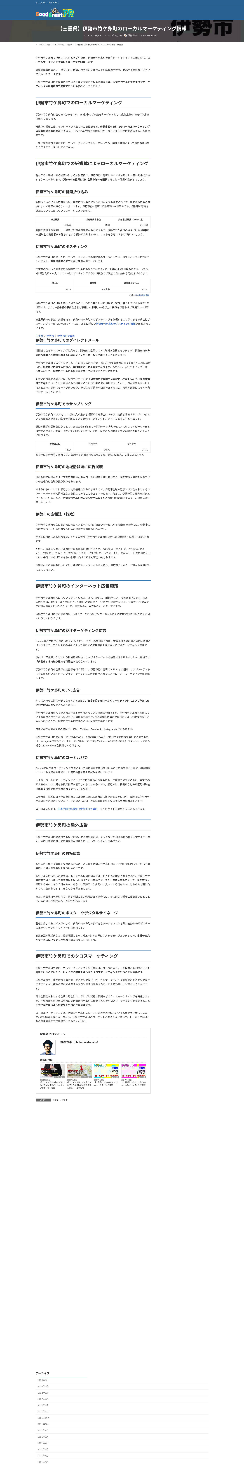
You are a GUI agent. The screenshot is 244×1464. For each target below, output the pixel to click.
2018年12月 (44, 1413)
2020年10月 (44, 1275)
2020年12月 (44, 1262)
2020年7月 (43, 1294)
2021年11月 (44, 1193)
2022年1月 (43, 1180)
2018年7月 (43, 1445)
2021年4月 (43, 1237)
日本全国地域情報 (142, 295)
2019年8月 (43, 1363)
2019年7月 (43, 1369)
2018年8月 (43, 1439)
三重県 (40, 335)
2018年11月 (44, 1420)
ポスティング (59, 1077)
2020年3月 (43, 1319)
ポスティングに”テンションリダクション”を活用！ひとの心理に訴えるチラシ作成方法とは (191, 227)
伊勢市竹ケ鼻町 (66, 335)
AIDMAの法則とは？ (186, 101)
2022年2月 (43, 1174)
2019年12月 (44, 1338)
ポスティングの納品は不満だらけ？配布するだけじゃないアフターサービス (52, 1085)
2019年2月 (43, 1401)
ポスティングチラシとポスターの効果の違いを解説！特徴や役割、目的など (192, 156)
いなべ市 (115, 1077)
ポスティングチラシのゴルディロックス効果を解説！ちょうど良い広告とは (192, 174)
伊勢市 (50, 335)
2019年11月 (44, 1344)
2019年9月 (43, 1357)
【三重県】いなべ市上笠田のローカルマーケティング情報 (133, 1083)
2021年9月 (43, 1206)
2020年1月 (43, 1332)
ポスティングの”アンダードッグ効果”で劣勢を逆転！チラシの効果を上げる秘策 (191, 209)
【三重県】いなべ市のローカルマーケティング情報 (106, 1083)
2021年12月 (44, 1187)
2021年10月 (44, 1199)
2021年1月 (43, 1256)
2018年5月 (43, 1458)
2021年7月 (43, 1218)
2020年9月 (43, 1281)
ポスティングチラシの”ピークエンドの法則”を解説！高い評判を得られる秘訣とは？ (191, 139)
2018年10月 (44, 1426)
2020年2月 (43, 1325)
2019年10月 (44, 1350)
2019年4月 (43, 1388)
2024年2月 (43, 1161)
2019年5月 (43, 1382)
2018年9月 (43, 1432)
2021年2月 (43, 1250)
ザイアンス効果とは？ (186, 118)
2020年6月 (43, 1300)
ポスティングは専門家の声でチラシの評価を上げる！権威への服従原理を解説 (192, 192)
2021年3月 (43, 1243)
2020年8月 (43, 1287)
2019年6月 (43, 1376)
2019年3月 (43, 1395)
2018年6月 (43, 1451)
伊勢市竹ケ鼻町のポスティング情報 (116, 323)
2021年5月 (43, 1231)
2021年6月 (43, 1224)
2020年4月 (43, 1313)
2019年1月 (43, 1407)
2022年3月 (43, 1168)
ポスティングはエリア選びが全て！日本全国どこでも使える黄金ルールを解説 (79, 1085)
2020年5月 (43, 1306)
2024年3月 (43, 1155)
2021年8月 (43, 1212)
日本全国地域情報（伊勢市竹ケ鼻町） (79, 808)
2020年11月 (44, 1269)
